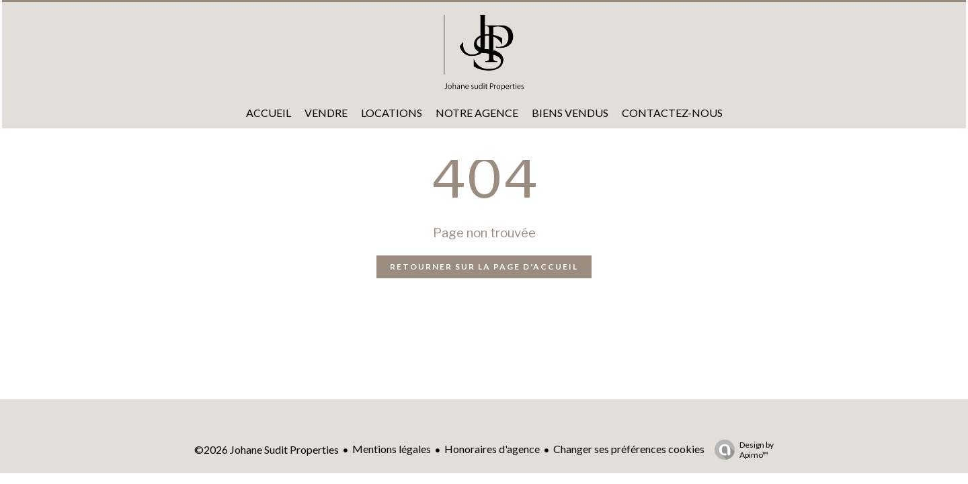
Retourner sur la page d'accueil (484, 266)
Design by (741, 450)
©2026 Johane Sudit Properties (266, 449)
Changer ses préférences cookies (628, 448)
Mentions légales (391, 448)
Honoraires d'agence (492, 448)
